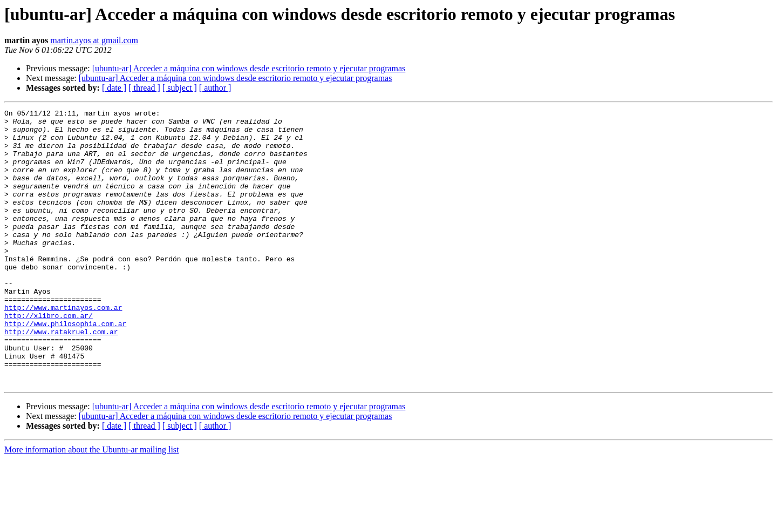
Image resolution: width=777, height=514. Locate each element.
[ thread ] (144, 87)
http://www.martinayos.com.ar (63, 348)
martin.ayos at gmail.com (94, 40)
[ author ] (215, 87)
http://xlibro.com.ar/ (48, 357)
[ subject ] (179, 87)
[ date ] (114, 87)
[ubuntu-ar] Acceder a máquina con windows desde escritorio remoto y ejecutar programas (249, 68)
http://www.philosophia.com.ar (65, 367)
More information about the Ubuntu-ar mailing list (91, 504)
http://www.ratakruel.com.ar (61, 377)
